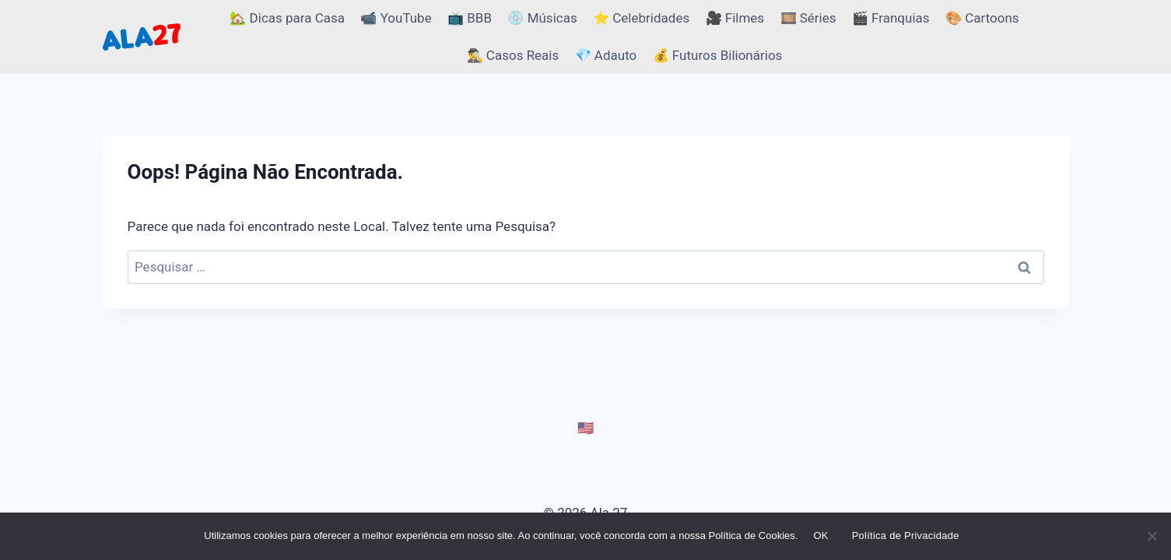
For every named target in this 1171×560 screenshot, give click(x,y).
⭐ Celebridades (641, 18)
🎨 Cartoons (982, 18)
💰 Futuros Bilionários (718, 55)
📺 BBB (469, 18)
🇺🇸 (585, 428)
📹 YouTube (395, 18)
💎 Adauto (606, 55)
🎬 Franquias (891, 18)
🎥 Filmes (735, 18)
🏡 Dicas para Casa (287, 18)
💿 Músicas (542, 18)
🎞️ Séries (808, 18)
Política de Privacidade (905, 535)
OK (820, 535)
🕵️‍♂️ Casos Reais (513, 55)
